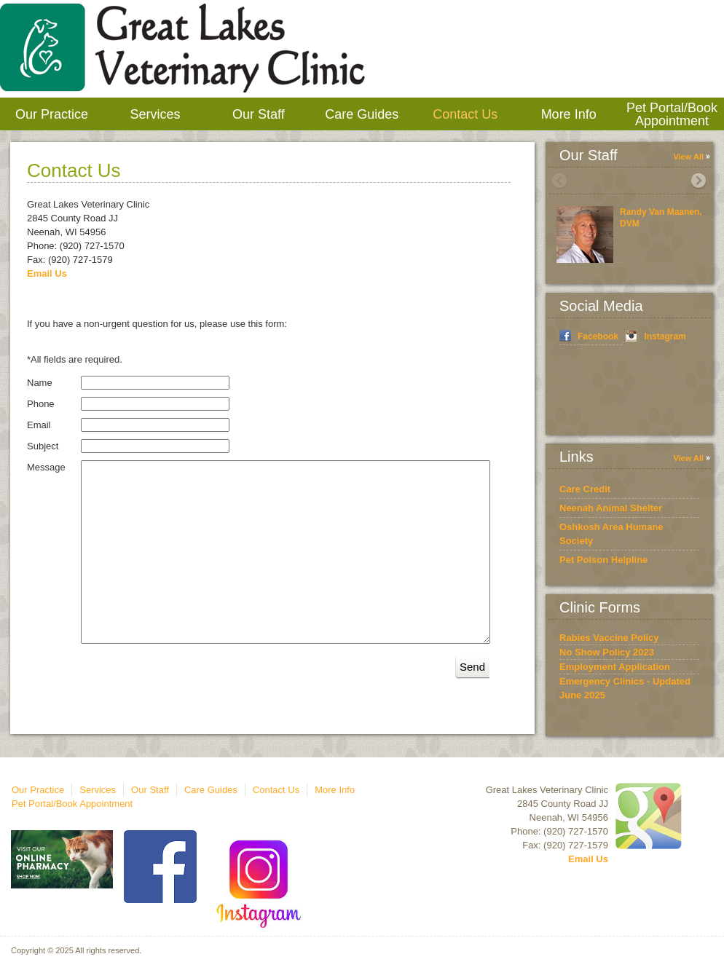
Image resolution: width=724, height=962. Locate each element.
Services (155, 114)
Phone (41, 403)
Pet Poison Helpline (603, 559)
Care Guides (361, 114)
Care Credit (584, 489)
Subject (42, 446)
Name (39, 382)
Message (46, 467)
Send (472, 667)
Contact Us (465, 114)
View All (688, 156)
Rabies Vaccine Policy (609, 637)
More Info (569, 114)
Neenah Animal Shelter (610, 507)
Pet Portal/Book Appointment (671, 114)
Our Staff (258, 114)
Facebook (598, 336)
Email (39, 424)
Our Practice (51, 114)
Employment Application (614, 666)
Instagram (664, 336)
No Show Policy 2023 (606, 652)
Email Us (47, 273)
